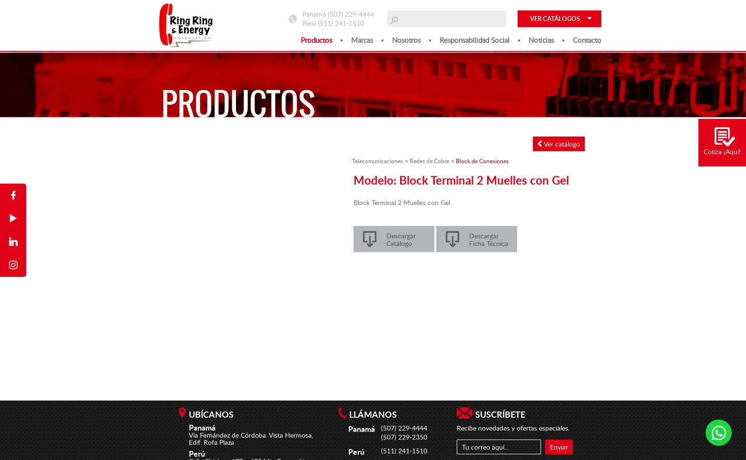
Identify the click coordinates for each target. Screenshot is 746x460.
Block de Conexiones (482, 161)
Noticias (541, 40)
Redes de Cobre (429, 161)
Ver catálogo (559, 143)
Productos (316, 40)
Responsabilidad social (475, 40)
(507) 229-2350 (404, 436)
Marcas (362, 40)
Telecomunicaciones (377, 161)
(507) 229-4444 (351, 14)
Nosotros (406, 40)
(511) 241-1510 (341, 23)
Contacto (587, 40)
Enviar (559, 446)
